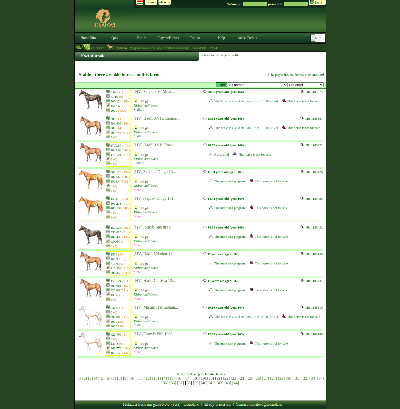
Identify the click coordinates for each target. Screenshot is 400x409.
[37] (180, 383)
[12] (147, 378)
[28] (273, 378)
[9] (125, 378)
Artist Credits (247, 38)
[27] (265, 378)
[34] (320, 378)
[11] (140, 378)
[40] (204, 383)
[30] (289, 378)
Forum (141, 38)
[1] (78, 378)
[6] (107, 378)
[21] (218, 378)
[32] (305, 378)
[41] (212, 383)
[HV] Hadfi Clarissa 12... (154, 280)
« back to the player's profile (220, 55)
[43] (227, 383)
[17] (187, 378)
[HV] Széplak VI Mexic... (155, 91)
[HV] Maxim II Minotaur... (156, 307)
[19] (202, 378)
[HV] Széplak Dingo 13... (155, 171)
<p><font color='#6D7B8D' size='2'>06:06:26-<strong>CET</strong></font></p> (318, 38)
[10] (132, 378)
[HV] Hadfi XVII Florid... (155, 145)
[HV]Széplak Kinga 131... (155, 198)
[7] (113, 378)
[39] (196, 383)
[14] (163, 378)
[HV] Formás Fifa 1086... (155, 334)
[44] (235, 383)
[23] (234, 378)
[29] (281, 378)
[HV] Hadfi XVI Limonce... (157, 118)
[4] (96, 378)
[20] (210, 378)
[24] (242, 378)
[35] (165, 383)
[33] (312, 378)
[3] (90, 378)
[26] (257, 378)
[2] (84, 378)
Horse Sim (88, 38)
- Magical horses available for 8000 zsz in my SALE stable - (171, 48)
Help (221, 38)
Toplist (195, 38)
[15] (171, 378)
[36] (172, 383)
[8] (119, 378)
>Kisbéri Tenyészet (258, 84)
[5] (102, 378)
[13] (155, 378)
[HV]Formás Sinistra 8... (154, 227)
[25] (249, 378)
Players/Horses (168, 38)
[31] (297, 378)
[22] (226, 378)
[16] (179, 378)
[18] (195, 378)
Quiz (114, 38)
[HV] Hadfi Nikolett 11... (154, 254)
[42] (219, 383)
